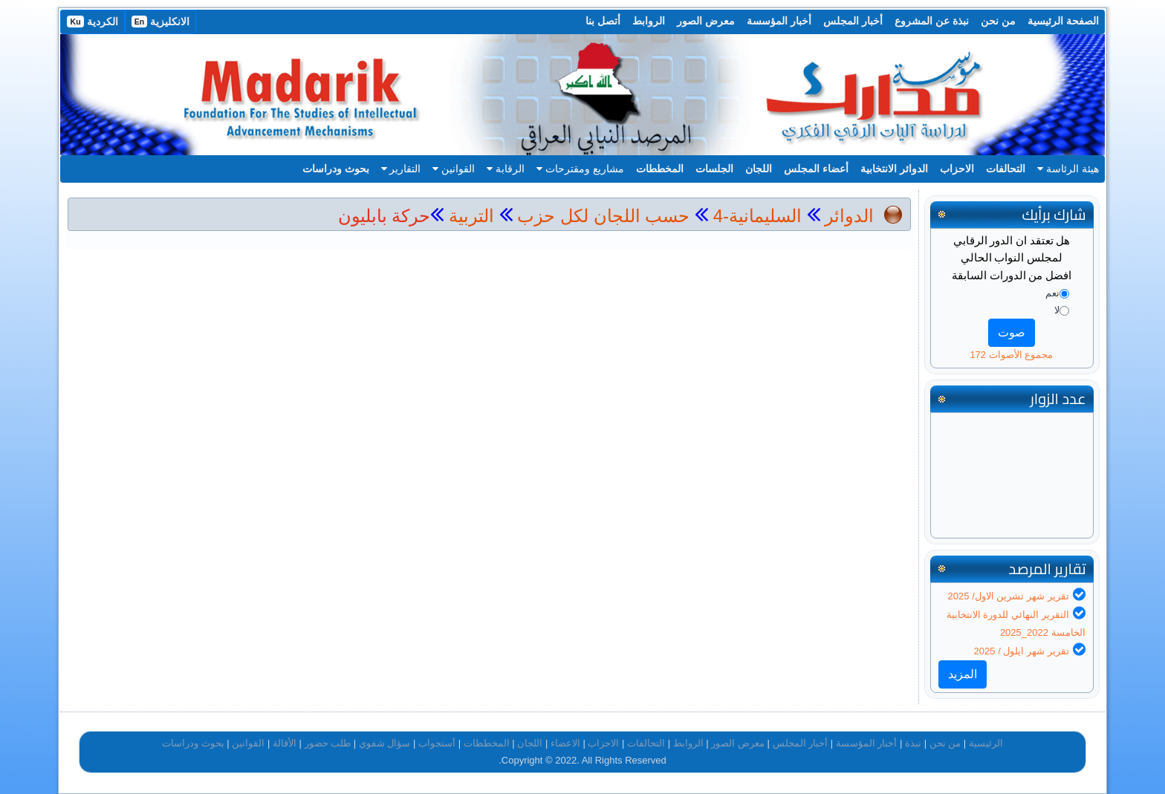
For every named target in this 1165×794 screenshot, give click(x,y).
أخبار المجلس (853, 21)
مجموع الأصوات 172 (1011, 354)
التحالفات (1005, 169)
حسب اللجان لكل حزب (603, 216)
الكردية (92, 21)
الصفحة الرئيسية (1063, 21)
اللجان (758, 169)
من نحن (998, 21)
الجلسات (714, 169)
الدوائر (849, 216)
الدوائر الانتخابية (894, 169)
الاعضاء (565, 743)
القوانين (453, 169)
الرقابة (506, 169)
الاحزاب (957, 169)
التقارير (401, 169)
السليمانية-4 (755, 216)
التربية (469, 216)
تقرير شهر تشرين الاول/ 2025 (1008, 596)
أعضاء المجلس (816, 169)
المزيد (962, 674)
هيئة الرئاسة (1068, 169)
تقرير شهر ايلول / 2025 (1021, 651)
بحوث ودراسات (335, 169)
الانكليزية (161, 21)
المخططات (660, 169)
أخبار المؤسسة (779, 21)
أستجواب (436, 743)
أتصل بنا (602, 21)
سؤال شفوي (385, 743)
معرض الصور (706, 21)
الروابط (648, 21)
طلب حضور (328, 743)
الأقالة (284, 743)
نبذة (913, 743)
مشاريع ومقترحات (580, 169)
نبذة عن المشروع (932, 21)
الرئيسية (986, 743)
